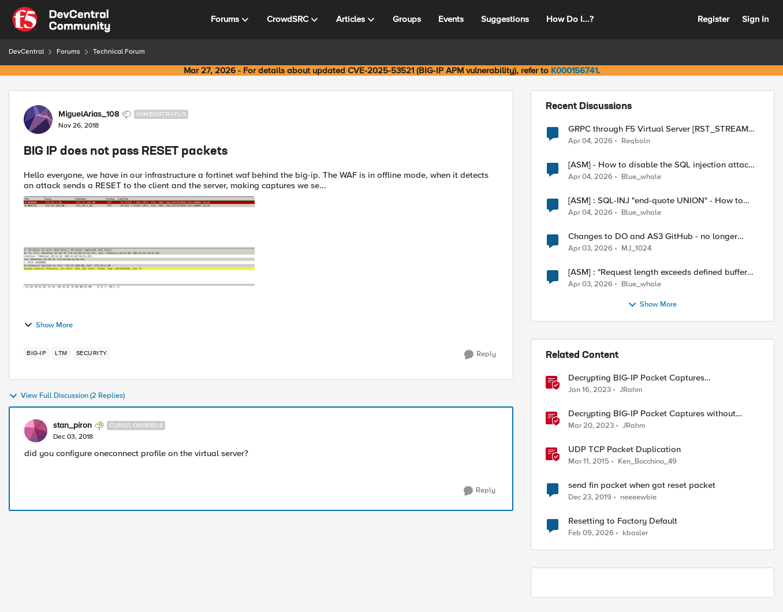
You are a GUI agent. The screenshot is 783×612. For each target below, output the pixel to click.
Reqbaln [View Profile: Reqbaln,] (635, 140)
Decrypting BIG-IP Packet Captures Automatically (636, 378)
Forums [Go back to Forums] (68, 51)
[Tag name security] (91, 353)
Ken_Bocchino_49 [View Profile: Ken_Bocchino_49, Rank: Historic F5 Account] (647, 461)
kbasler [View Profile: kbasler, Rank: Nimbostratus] (635, 533)
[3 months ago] (590, 140)
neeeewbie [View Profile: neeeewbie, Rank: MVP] (638, 497)
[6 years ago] (590, 497)
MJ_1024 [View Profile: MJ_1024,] (636, 248)
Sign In (755, 19)
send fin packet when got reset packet (641, 485)
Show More (48, 325)
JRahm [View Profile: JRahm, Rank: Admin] (631, 390)
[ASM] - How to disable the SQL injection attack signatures (660, 165)
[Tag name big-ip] (36, 353)
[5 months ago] (591, 533)
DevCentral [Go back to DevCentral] (26, 51)
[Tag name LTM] (61, 353)
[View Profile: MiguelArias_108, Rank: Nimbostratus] (38, 119)
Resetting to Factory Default (622, 521)
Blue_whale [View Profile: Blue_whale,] (641, 177)
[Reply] (480, 354)
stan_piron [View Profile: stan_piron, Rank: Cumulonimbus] (72, 425)
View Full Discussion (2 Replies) (67, 396)
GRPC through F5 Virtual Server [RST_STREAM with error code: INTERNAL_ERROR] (658, 129)
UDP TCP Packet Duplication (624, 449)
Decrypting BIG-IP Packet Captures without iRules (652, 414)
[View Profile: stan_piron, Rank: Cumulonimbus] (35, 430)
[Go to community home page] (61, 19)
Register (713, 19)
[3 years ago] (589, 390)
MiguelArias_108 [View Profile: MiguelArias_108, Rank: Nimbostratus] (88, 114)
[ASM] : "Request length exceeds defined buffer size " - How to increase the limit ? (657, 272)
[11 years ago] (588, 462)
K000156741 (574, 70)
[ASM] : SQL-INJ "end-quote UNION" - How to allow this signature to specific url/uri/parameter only (661, 201)
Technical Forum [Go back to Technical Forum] (119, 51)
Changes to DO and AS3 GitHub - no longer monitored (652, 236)
